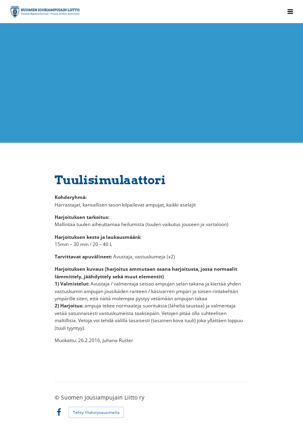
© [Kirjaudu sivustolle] (58, 397)
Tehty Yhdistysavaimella (96, 412)
